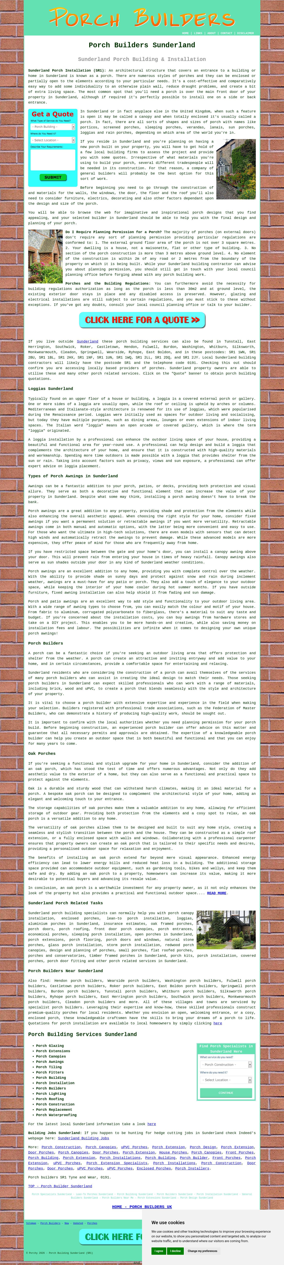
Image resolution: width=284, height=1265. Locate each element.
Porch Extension (168, 1147)
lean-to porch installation (138, 918)
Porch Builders (50, 1223)
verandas (195, 127)
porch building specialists (80, 913)
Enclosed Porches (154, 1169)
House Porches (173, 1153)
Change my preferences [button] (202, 1251)
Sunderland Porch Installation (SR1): (67, 71)
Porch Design (203, 1147)
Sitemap (31, 1223)
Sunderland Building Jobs (83, 1138)
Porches (92, 1223)
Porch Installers (192, 1169)
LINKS (198, 33)
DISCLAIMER (245, 33)
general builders (97, 174)
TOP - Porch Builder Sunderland (60, 1186)
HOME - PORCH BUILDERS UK (142, 1206)
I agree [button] (159, 1251)
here (218, 1023)
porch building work (183, 275)
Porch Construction (61, 1147)
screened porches (121, 127)
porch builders (62, 678)
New (66, 1223)
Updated (78, 1223)
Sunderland (87, 342)
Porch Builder (194, 1158)
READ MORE (216, 893)
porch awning (186, 497)
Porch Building (43, 1158)
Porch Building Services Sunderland (82, 1035)
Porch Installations (120, 1158)
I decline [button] (175, 1251)
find (44, 981)
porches (186, 76)
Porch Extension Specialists (116, 1163)
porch (91, 204)
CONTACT (226, 33)
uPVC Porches (134, 1147)
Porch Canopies (101, 1147)
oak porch (46, 769)
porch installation (79, 1023)
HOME (185, 33)
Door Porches (41, 1153)
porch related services (132, 961)
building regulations (50, 289)
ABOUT (211, 33)
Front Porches (240, 1153)
